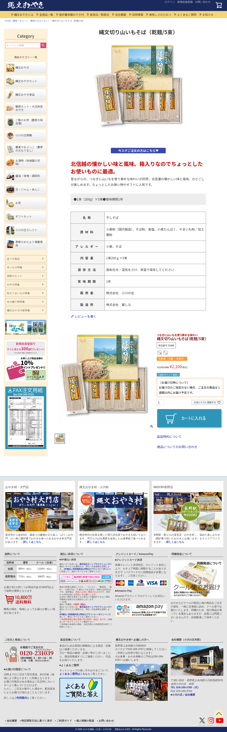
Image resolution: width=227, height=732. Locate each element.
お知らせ (207, 14)
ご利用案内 (20, 697)
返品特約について (169, 436)
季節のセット (14, 276)
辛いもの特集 (14, 267)
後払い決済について (71, 554)
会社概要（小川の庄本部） (186, 639)
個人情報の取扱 (85, 720)
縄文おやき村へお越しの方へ (132, 639)
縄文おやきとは (23, 14)
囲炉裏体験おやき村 (71, 14)
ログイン (170, 2)
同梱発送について (181, 554)
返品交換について (70, 639)
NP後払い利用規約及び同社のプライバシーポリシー (87, 569)
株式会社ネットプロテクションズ (95, 564)
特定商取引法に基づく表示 (36, 720)
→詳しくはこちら (31, 541)
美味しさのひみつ (160, 14)
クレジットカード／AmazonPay (134, 554)
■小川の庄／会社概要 (183, 694)
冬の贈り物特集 (16, 302)
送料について (12, 554)
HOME (8, 20)
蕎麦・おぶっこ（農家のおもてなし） (31, 20)
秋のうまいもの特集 (18, 293)
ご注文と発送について (17, 639)
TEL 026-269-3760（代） (185, 687)
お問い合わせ (203, 2)
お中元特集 (13, 284)
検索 (43, 45)
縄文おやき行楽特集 (18, 310)
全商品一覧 (46, 14)
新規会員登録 (185, 2)
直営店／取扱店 (99, 14)
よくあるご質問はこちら (73, 673)
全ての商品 (13, 259)
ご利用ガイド (64, 720)
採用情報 (137, 14)
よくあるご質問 (186, 14)
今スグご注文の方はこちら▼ (138, 150)
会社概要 (120, 14)
